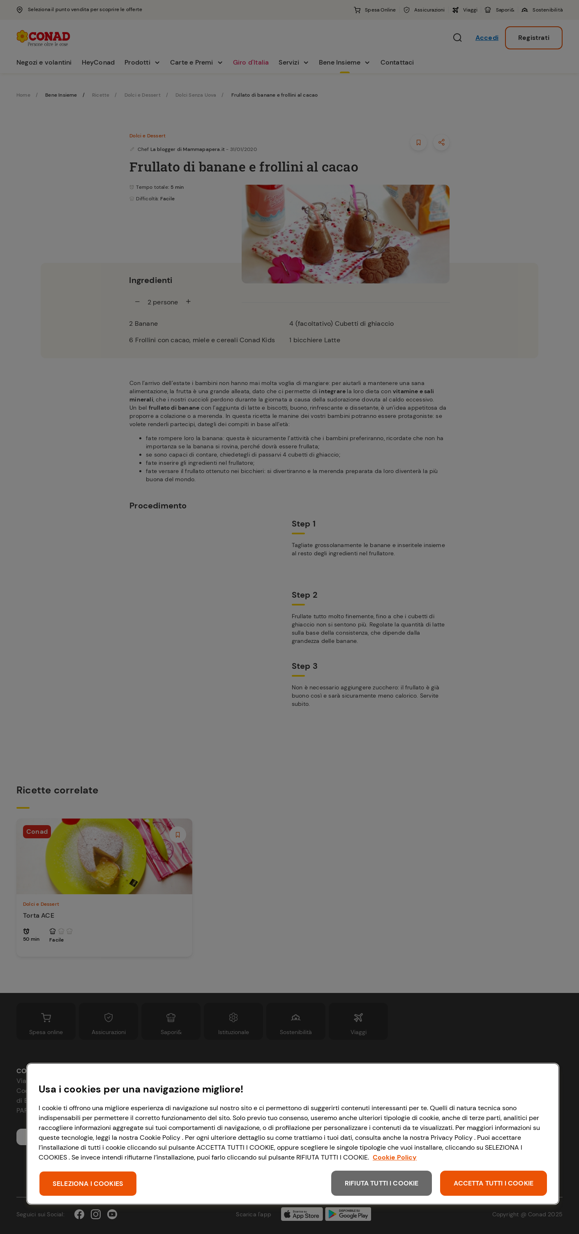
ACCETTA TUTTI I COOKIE (493, 1183)
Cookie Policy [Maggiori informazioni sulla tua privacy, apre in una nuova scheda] (395, 1157)
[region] (292, 1134)
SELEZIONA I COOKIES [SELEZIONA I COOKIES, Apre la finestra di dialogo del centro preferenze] (88, 1183)
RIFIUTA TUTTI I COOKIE (382, 1183)
